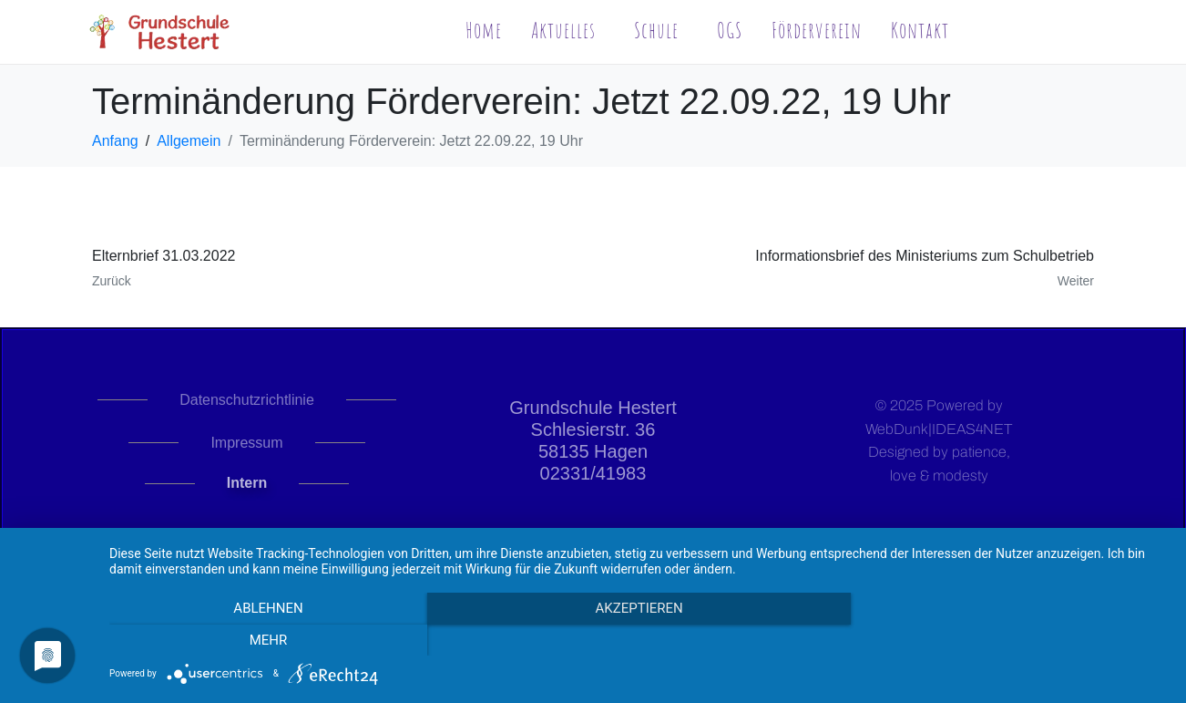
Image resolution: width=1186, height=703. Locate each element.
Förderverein (817, 30)
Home (483, 30)
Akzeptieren (638, 640)
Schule (656, 30)
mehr (1009, 640)
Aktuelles (563, 30)
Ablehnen (267, 640)
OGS (729, 30)
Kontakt (920, 30)
